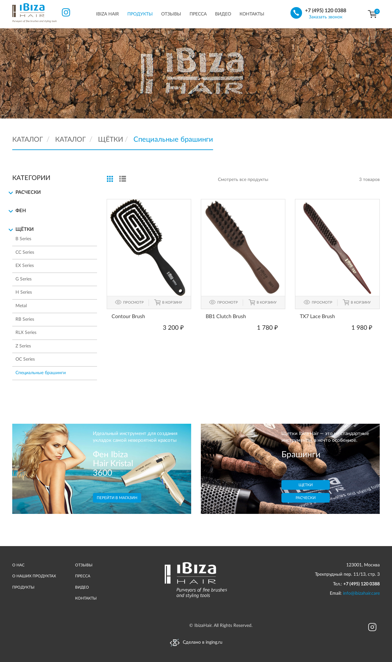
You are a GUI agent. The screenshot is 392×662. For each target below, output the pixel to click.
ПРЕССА (82, 576)
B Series (23, 239)
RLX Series (25, 332)
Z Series (23, 346)
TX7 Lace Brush (317, 316)
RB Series (24, 319)
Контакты (252, 14)
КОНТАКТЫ (86, 598)
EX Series (24, 265)
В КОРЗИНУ (172, 302)
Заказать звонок (325, 17)
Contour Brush (128, 316)
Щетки (306, 485)
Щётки (23, 230)
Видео (223, 14)
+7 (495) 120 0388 (325, 10)
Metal (21, 306)
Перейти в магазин (117, 497)
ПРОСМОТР (133, 302)
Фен (19, 211)
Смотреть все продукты (243, 179)
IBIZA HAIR (107, 14)
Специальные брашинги (40, 373)
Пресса (198, 14)
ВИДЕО (82, 587)
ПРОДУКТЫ (23, 587)
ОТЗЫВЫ (84, 565)
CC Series (24, 252)
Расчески (26, 193)
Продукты (140, 14)
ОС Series (25, 359)
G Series (23, 279)
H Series (23, 292)
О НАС (18, 565)
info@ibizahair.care (361, 593)
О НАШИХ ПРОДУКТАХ (34, 576)
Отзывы (171, 14)
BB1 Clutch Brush (226, 316)
